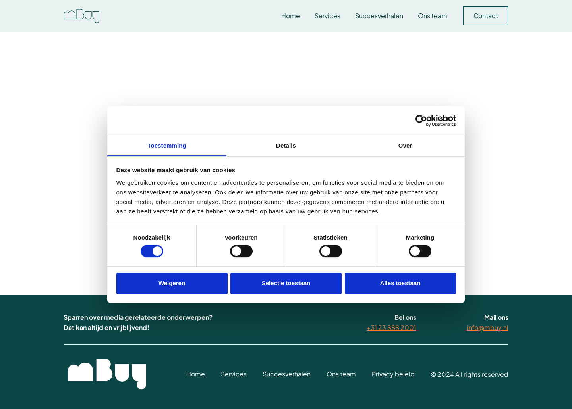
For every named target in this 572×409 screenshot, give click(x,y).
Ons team (432, 16)
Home (290, 16)
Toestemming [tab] (166, 145)
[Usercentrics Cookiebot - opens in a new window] (421, 121)
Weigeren (171, 283)
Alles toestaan (400, 283)
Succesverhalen (379, 16)
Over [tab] (405, 145)
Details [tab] (286, 145)
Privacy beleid (393, 374)
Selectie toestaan (286, 283)
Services (327, 16)
